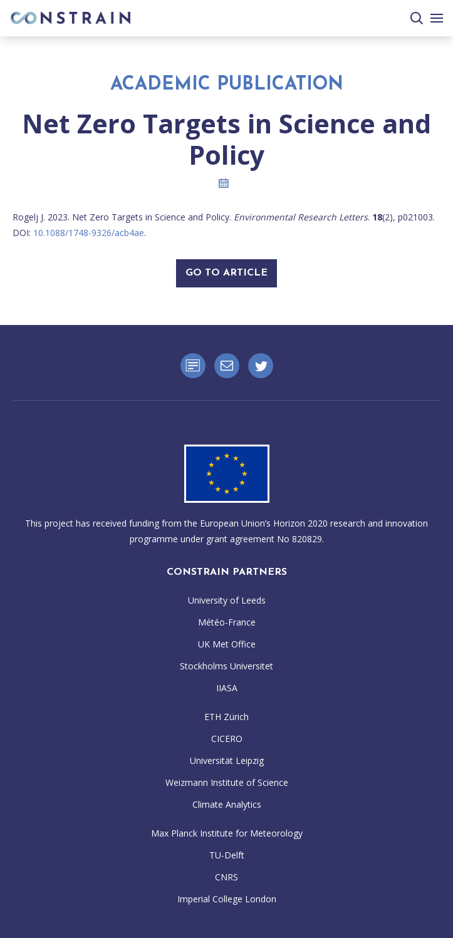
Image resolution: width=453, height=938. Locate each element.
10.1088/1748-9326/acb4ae (88, 233)
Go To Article (226, 273)
